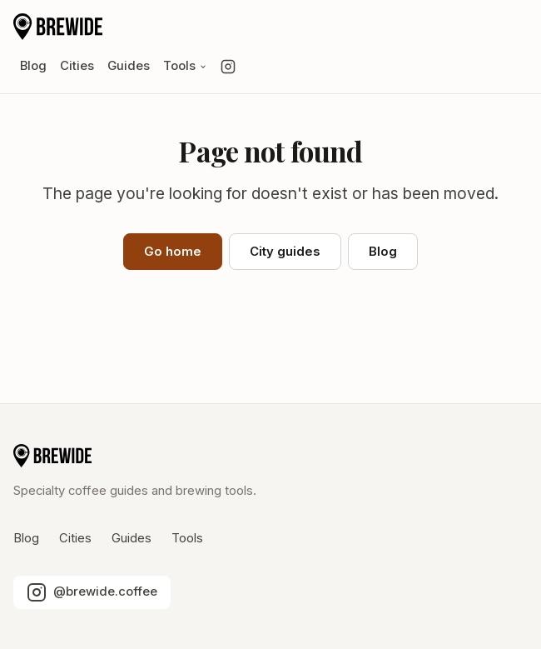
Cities (77, 65)
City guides (285, 251)
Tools (185, 65)
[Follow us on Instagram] (228, 66)
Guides (128, 65)
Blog (33, 65)
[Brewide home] (57, 26)
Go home (172, 251)
